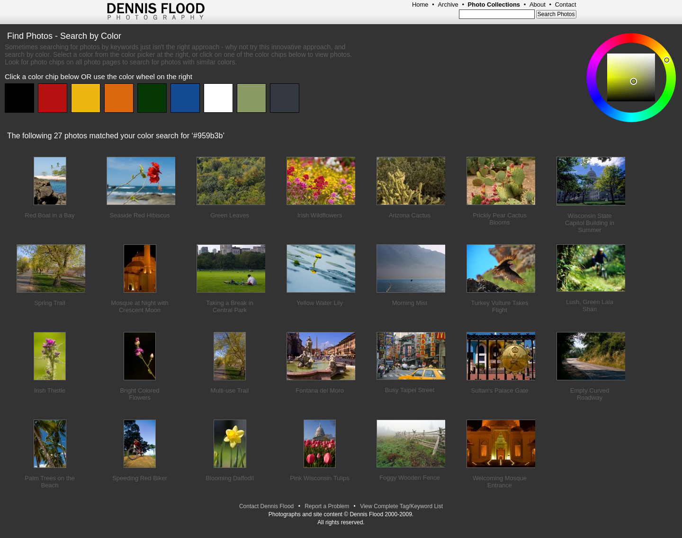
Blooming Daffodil (230, 478)
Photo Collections (494, 4)
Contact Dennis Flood (266, 506)
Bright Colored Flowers (139, 394)
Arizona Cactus (410, 215)
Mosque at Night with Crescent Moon (139, 306)
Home (420, 4)
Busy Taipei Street (410, 390)
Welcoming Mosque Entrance (500, 482)
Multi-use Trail (230, 390)
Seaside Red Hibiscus (139, 215)
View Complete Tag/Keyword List (401, 506)
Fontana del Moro (320, 390)
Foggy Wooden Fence (409, 477)
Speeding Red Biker (139, 478)
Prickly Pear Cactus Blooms (499, 219)
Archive (448, 4)
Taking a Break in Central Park (229, 306)
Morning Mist (409, 302)
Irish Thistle (49, 390)
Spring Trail (49, 302)
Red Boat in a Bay (50, 215)
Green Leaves (229, 215)
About (537, 4)
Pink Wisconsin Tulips (320, 478)
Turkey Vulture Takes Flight (500, 306)
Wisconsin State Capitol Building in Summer (589, 222)
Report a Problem (327, 506)
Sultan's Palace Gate (500, 390)
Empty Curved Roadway (589, 394)
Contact (565, 4)
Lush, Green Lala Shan (589, 305)
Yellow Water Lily (319, 302)
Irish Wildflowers (319, 215)
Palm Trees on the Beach (50, 482)
